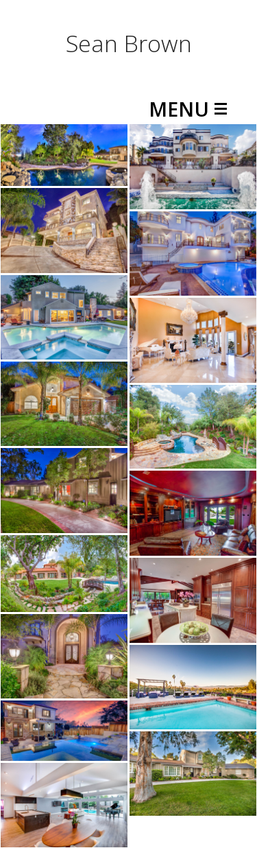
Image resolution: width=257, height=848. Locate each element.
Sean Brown (129, 43)
